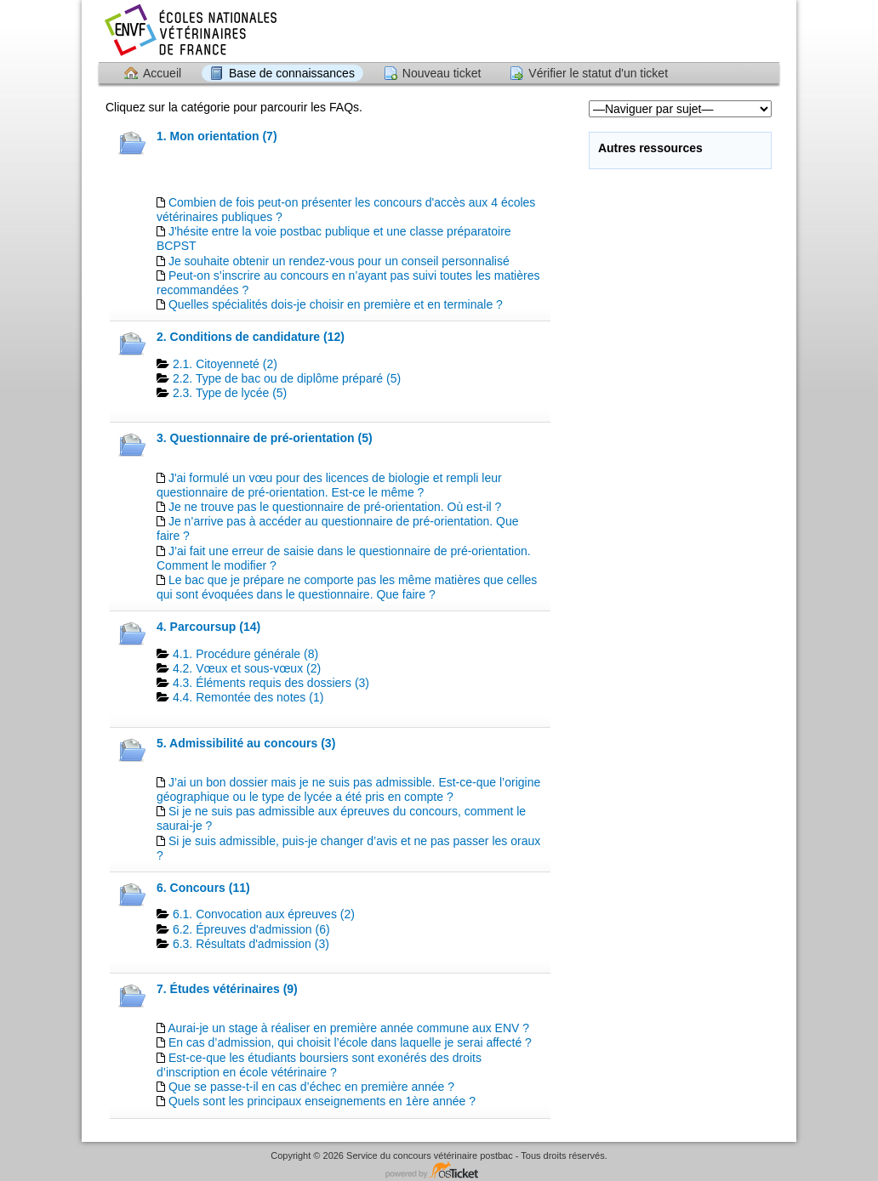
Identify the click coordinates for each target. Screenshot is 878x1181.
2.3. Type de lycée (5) (230, 393)
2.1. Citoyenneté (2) (225, 364)
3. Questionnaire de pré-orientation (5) (265, 438)
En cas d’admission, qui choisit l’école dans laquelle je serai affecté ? (350, 1042)
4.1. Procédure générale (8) (245, 654)
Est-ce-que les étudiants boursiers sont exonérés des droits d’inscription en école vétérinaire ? (319, 1065)
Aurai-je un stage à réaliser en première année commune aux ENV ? (348, 1028)
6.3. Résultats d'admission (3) (251, 944)
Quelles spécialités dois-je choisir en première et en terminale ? (335, 304)
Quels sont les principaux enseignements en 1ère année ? (322, 1101)
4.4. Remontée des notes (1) (248, 697)
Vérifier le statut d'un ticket (598, 73)
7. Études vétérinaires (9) (227, 989)
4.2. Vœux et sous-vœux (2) (247, 668)
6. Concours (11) (203, 887)
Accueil (162, 73)
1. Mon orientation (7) (217, 136)
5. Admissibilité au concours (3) (246, 743)
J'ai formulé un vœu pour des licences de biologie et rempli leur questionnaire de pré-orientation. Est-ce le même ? (329, 485)
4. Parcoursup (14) (208, 626)
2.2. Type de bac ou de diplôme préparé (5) (287, 378)
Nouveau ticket (442, 73)
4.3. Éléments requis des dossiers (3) (271, 683)
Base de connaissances (292, 73)
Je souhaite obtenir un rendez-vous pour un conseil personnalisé (339, 261)
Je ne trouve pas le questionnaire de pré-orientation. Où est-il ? (334, 507)
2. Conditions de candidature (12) (251, 337)
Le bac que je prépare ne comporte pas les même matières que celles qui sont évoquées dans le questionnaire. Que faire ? (347, 587)
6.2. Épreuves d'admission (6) (251, 929)
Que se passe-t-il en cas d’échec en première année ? (311, 1086)
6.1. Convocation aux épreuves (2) (264, 914)
